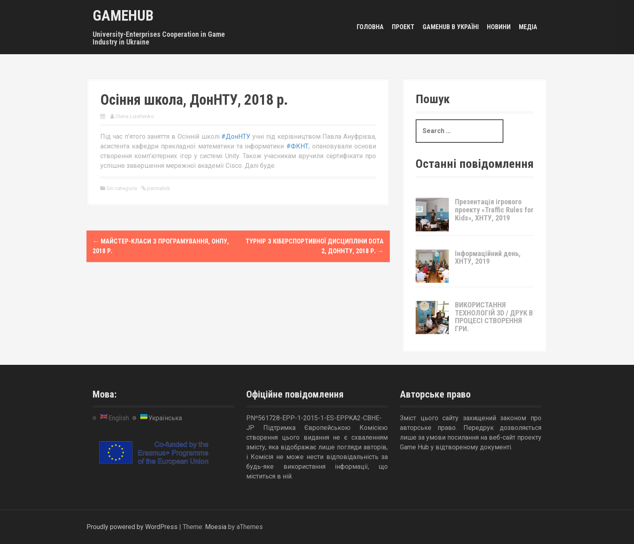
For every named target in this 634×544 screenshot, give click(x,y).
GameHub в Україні (451, 27)
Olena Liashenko (134, 116)
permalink (158, 188)
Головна (370, 27)
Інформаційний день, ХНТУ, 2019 (488, 257)
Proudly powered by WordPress (132, 527)
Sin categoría (121, 188)
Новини (499, 27)
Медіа (528, 27)
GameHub (123, 15)
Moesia (215, 527)
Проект (403, 27)
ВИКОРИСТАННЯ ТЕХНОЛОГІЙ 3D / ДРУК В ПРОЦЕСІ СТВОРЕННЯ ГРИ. (494, 317)
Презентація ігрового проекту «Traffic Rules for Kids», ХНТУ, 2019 (494, 209)
